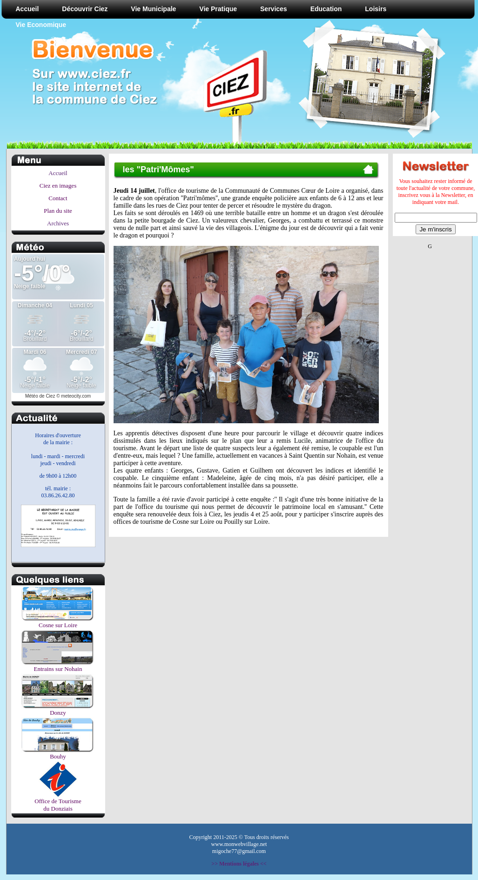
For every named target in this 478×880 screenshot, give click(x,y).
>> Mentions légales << (238, 863)
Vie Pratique (218, 9)
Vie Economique (41, 24)
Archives (58, 223)
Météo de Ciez (40, 396)
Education (326, 9)
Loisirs (375, 9)
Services (273, 9)
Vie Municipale (153, 9)
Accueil (27, 9)
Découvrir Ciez (85, 9)
